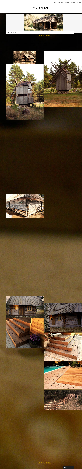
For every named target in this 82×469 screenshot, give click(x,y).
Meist (54, 2)
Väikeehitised (11, 32)
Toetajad (79, 2)
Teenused (67, 2)
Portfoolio (60, 2)
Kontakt (73, 2)
